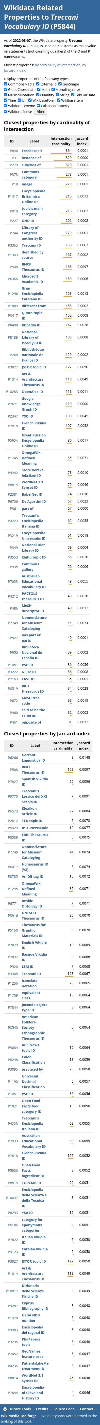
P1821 (13, 1106)
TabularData (85, 95)
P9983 (13, 1329)
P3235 (13, 1342)
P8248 (13, 1059)
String (64, 95)
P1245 (13, 458)
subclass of (31, 165)
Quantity (47, 95)
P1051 (13, 664)
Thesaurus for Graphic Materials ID (34, 930)
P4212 (13, 596)
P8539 (13, 837)
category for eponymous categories (32, 1225)
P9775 (13, 796)
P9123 (13, 1251)
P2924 (13, 440)
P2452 (13, 1354)
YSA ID (27, 1212)
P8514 (13, 1182)
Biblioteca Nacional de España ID (32, 652)
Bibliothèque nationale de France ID (33, 355)
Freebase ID (32, 150)
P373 (14, 174)
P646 (14, 150)
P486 (14, 608)
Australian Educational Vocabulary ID (34, 581)
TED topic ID (32, 820)
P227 (14, 220)
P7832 (13, 957)
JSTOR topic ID (34, 367)
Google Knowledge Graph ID (31, 404)
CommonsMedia (21, 84)
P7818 (13, 425)
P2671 (13, 404)
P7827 (13, 781)
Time (12, 100)
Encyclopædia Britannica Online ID (33, 196)
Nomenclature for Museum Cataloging (34, 623)
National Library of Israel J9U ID (32, 337)
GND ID (28, 220)
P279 (14, 165)
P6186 (13, 1225)
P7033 (13, 581)
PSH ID (27, 664)
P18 (15, 184)
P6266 (13, 757)
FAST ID (28, 679)
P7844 (13, 1007)
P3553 (13, 557)
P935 (14, 566)
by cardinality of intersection (58, 65)
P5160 (13, 930)
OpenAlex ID (32, 391)
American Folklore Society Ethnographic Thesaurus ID (33, 1027)
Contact (86, 1409)
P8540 (13, 1027)
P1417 (13, 196)
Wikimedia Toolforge (18, 1415)
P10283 (12, 391)
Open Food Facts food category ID (31, 1106)
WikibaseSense (20, 111)
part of (27, 508)
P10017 (12, 1291)
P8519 (13, 688)
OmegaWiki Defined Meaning (31, 458)
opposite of (31, 722)
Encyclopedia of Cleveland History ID (33, 1392)
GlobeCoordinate (21, 89)
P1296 (13, 293)
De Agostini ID (34, 501)
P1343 (13, 254)
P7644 (13, 1392)
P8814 (13, 484)
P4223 (13, 520)
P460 (14, 712)
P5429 (13, 827)
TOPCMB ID (31, 1182)
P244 (14, 233)
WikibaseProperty (55, 105)
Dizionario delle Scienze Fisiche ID (33, 1291)
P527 (14, 637)
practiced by (32, 1069)
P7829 (13, 945)
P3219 (13, 535)
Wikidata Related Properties (33, 12)
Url (24, 100)
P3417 (13, 315)
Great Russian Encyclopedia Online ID (34, 440)
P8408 (13, 325)
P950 (14, 652)
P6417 (13, 867)
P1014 (13, 379)
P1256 (13, 983)
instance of (31, 157)
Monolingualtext (69, 89)
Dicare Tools (20, 1409)
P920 (14, 966)
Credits (42, 1409)
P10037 (12, 1197)
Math (45, 89)
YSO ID (27, 416)
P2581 (13, 494)
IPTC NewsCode (35, 827)
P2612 (13, 820)
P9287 (13, 1305)
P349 (14, 547)
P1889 (13, 306)
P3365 (13, 245)
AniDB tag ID (32, 876)
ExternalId (48, 84)
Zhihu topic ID (34, 557)
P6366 (13, 279)
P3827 (13, 367)
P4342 (13, 472)
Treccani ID (31, 245)
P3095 (13, 1069)
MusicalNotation (21, 95)
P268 (14, 354)
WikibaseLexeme (21, 105)
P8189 (13, 337)
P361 (14, 508)
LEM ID (27, 966)
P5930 (13, 1170)
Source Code (64, 1409)
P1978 (13, 1317)
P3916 (13, 915)
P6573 (13, 811)
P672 (14, 700)
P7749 (13, 623)
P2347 (13, 416)
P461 (14, 722)
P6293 (13, 1212)
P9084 (13, 1047)
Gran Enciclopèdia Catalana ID (32, 293)
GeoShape (71, 84)
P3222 (13, 672)
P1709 (13, 995)
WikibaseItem (72, 100)
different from (34, 306)
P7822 (13, 1239)
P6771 (13, 903)
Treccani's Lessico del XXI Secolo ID (34, 796)
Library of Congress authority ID (32, 233)
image (27, 184)
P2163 (13, 679)
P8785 (13, 876)
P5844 (33, 45)
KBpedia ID (31, 325)
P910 (14, 211)
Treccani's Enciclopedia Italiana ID (32, 521)
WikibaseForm (44, 100)
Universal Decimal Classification (33, 1081)
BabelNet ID (32, 494)
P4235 (13, 1366)
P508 (14, 267)
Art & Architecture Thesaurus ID (33, 379)
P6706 (13, 501)
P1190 (13, 1081)
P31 (15, 157)
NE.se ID (29, 672)
